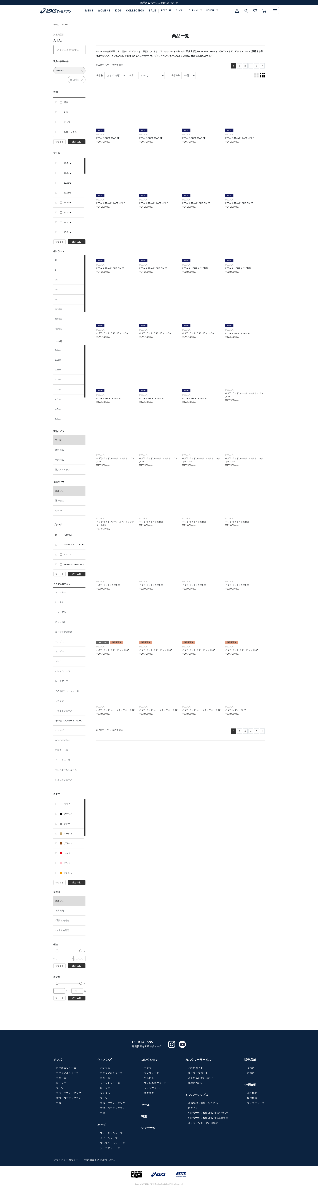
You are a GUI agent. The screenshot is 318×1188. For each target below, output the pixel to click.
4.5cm (58, 409)
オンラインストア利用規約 (203, 1123)
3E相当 (58, 319)
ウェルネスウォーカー (156, 1082)
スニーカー (60, 592)
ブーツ (58, 661)
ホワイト (66, 804)
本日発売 (59, 910)
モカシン (59, 700)
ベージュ (66, 833)
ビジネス (59, 602)
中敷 (58, 1102)
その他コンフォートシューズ (69, 720)
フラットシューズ (63, 710)
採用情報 (252, 1097)
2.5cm (58, 369)
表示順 (99, 75)
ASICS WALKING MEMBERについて (208, 1112)
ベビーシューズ (62, 760)
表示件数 (175, 75)
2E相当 (58, 309)
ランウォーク (151, 1072)
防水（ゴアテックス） (68, 1097)
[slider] (57, 951)
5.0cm (58, 419)
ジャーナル (148, 1127)
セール (58, 510)
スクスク (149, 1092)
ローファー (62, 1082)
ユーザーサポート (198, 1072)
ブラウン (66, 843)
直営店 (251, 1067)
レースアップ (61, 681)
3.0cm (58, 379)
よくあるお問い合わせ (200, 1077)
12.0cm (65, 173)
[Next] (262, 65)
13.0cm (65, 192)
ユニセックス (68, 132)
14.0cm (65, 212)
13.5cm (65, 202)
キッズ (65, 122)
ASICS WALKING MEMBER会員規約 (208, 1118)
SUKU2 (65, 554)
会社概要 (252, 1092)
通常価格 (59, 500)
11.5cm (65, 163)
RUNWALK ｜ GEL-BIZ (73, 544)
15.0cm (65, 232)
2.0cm (58, 359)
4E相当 (58, 329)
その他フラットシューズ (67, 691)
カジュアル (60, 612)
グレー (65, 823)
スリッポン (60, 622)
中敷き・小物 (61, 750)
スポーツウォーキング (68, 1092)
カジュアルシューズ (67, 1072)
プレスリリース (256, 1102)
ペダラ (147, 1067)
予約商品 (59, 459)
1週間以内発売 (62, 920)
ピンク (65, 863)
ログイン (193, 1107)
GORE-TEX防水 (62, 740)
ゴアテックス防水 (63, 631)
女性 (64, 112)
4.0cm (58, 399)
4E (56, 299)
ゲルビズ (149, 1077)
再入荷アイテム (62, 469)
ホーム (56, 24)
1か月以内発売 (62, 930)
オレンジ (66, 873)
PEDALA (65, 24)
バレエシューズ (62, 671)
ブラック (66, 813)
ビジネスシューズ (66, 1067)
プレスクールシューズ (66, 769)
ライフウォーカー (154, 1087)
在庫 (131, 75)
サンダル (59, 651)
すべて (58, 440)
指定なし (59, 490)
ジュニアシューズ (63, 779)
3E (56, 289)
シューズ (59, 730)
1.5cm (58, 350)
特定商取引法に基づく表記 (99, 1159)
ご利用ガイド (195, 1067)
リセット (59, 141)
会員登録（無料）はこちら (203, 1102)
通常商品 (59, 449)
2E (56, 279)
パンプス (59, 641)
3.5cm (58, 389)
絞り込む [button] (76, 141)
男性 (64, 102)
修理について (195, 1082)
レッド (65, 853)
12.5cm (65, 182)
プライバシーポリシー (66, 1159)
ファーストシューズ (111, 1133)
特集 (144, 1116)
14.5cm (65, 222)
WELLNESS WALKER (72, 564)
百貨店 (251, 1072)
